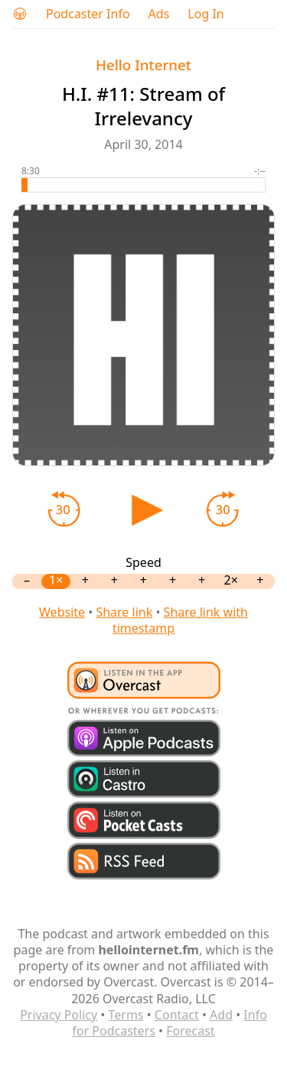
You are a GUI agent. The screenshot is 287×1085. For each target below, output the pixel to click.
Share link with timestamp (180, 620)
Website (62, 612)
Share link (124, 612)
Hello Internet (143, 64)
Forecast (190, 1030)
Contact (177, 1014)
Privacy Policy (58, 1014)
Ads (159, 14)
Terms (125, 1014)
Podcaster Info (88, 14)
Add (221, 1014)
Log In (205, 14)
